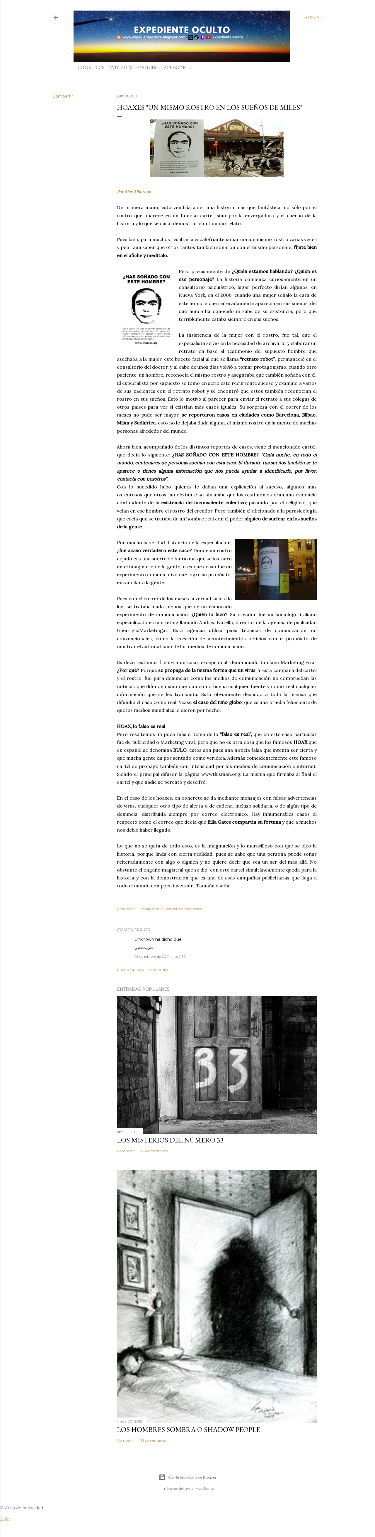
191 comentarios (152, 1440)
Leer (5, 1518)
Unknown (144, 939)
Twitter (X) (119, 67)
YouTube (145, 67)
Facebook (171, 67)
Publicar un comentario (142, 970)
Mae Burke (204, 1488)
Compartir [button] (62, 96)
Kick (97, 67)
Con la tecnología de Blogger (188, 1477)
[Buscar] (313, 18)
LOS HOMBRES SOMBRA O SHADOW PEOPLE (188, 1429)
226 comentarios (153, 1151)
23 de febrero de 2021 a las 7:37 (160, 956)
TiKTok (81, 67)
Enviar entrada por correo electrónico (170, 908)
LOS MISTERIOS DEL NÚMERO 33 (170, 1140)
